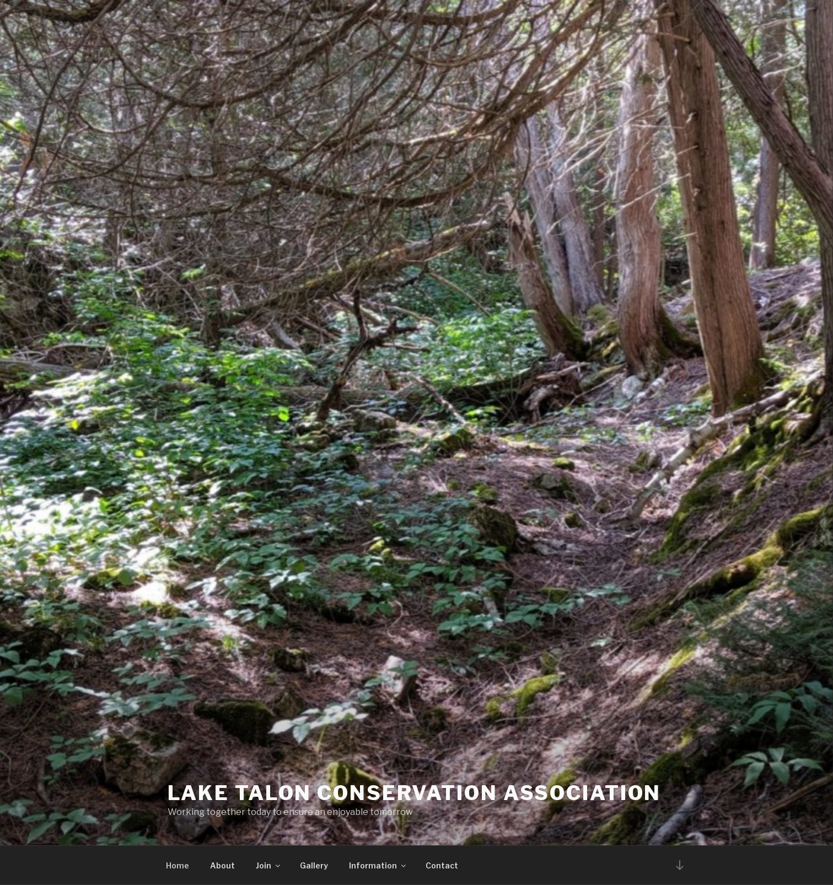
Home (177, 865)
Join (269, 865)
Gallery (314, 865)
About (222, 865)
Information (378, 865)
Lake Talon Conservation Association (415, 793)
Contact (442, 865)
